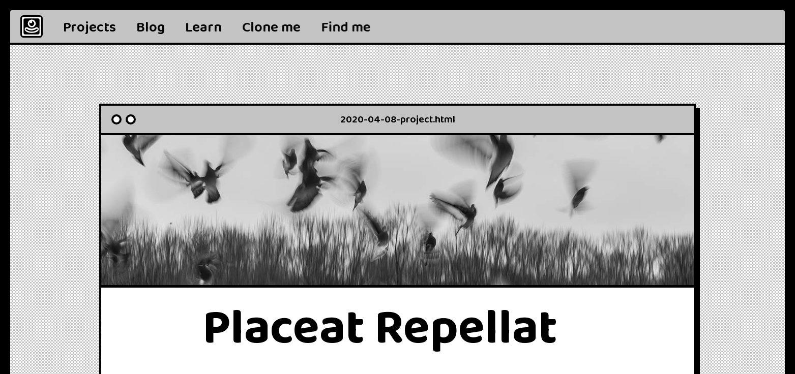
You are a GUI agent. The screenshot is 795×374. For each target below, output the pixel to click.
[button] (346, 26)
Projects (89, 27)
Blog (150, 27)
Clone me (271, 27)
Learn (203, 27)
